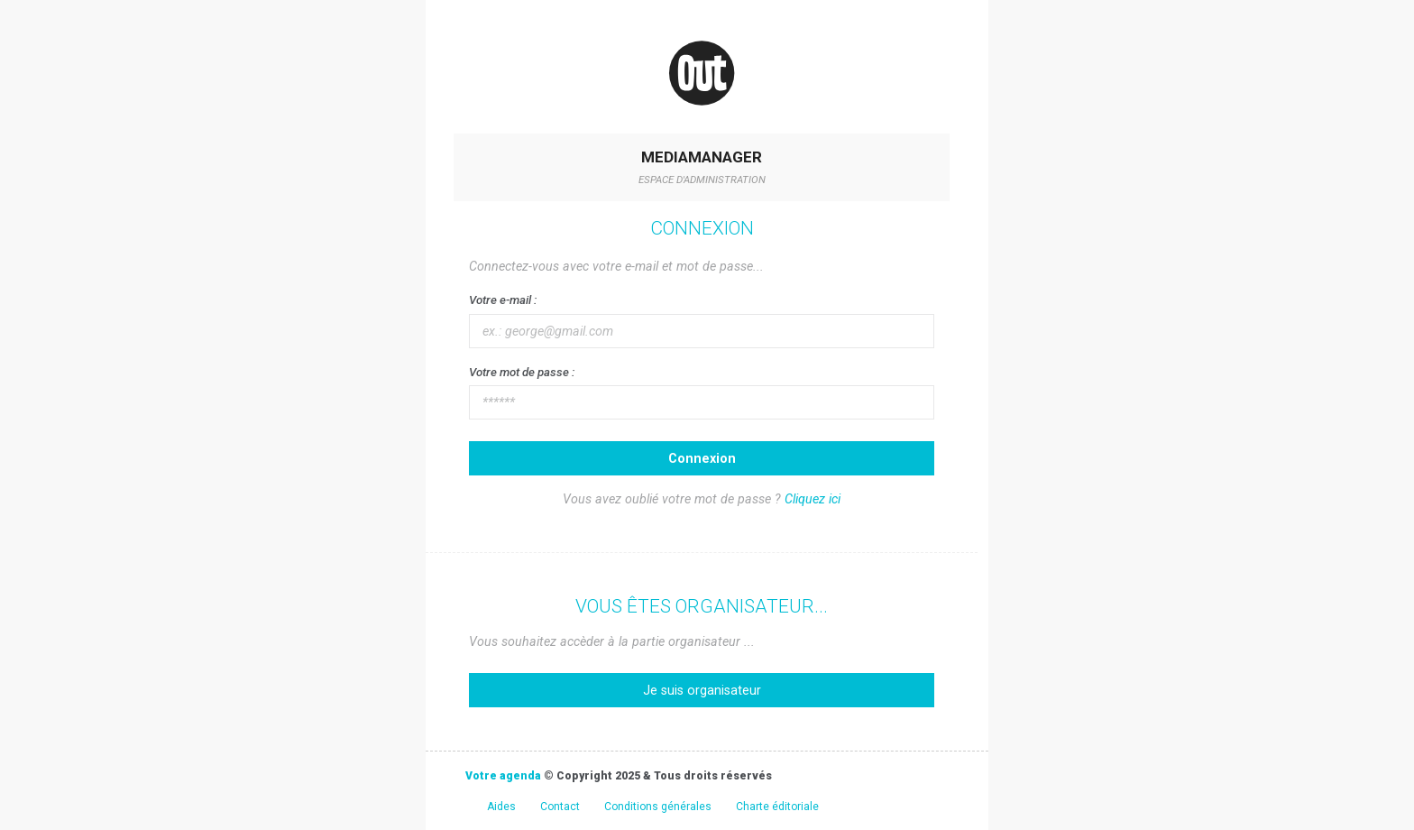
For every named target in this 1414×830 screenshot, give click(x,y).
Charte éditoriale (777, 806)
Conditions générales (658, 806)
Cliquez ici (812, 499)
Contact (560, 806)
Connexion (702, 458)
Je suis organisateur (702, 690)
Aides (501, 806)
